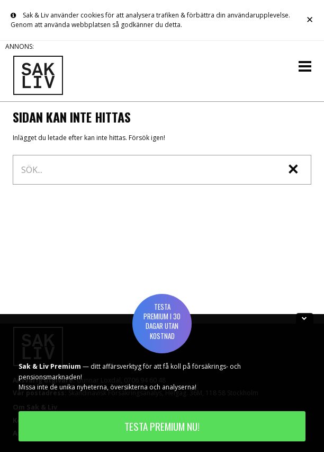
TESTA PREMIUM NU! (162, 426)
